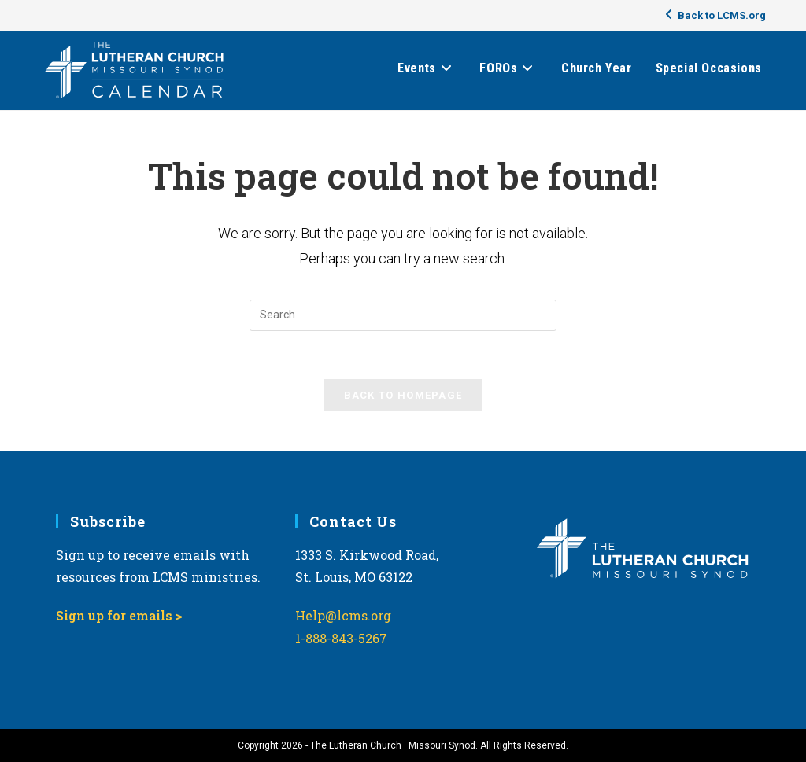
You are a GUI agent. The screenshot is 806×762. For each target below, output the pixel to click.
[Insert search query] (403, 315)
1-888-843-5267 (341, 638)
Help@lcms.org (343, 615)
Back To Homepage (403, 395)
